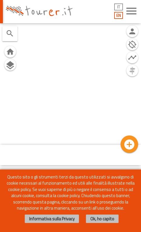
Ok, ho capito (102, 218)
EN (118, 15)
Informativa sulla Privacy (52, 218)
